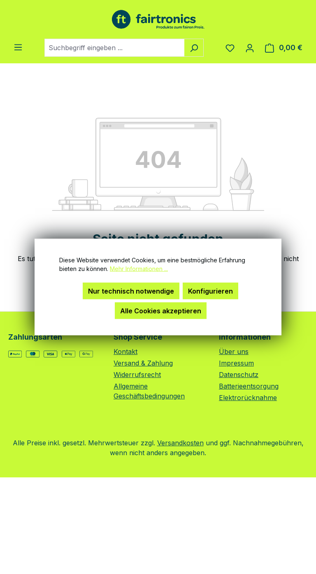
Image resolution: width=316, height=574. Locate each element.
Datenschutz (238, 374)
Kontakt (125, 351)
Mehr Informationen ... (139, 268)
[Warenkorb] (284, 47)
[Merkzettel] (230, 47)
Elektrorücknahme (248, 397)
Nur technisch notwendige (131, 291)
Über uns (234, 351)
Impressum (236, 363)
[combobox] (114, 48)
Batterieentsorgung (249, 386)
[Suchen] (194, 48)
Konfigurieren (210, 291)
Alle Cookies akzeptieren (160, 311)
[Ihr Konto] (250, 47)
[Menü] (18, 47)
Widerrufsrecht (137, 374)
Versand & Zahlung (143, 363)
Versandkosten (180, 443)
